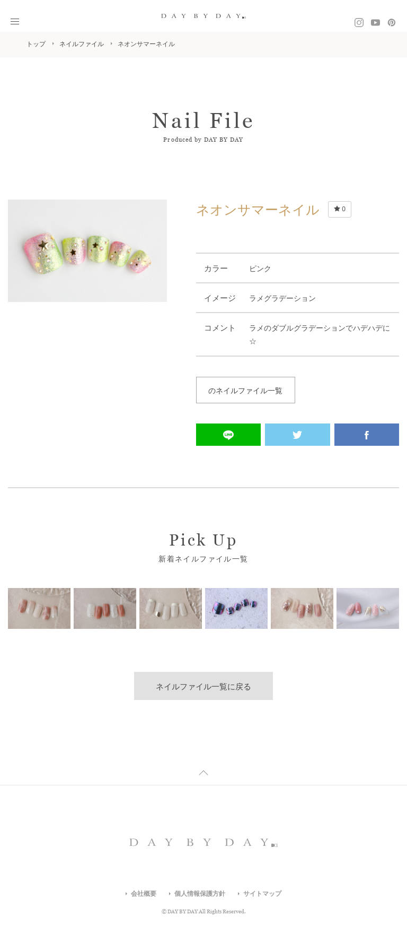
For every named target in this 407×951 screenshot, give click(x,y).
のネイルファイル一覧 (245, 390)
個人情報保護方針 (199, 893)
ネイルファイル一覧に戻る (203, 686)
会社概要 (143, 893)
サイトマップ (262, 893)
